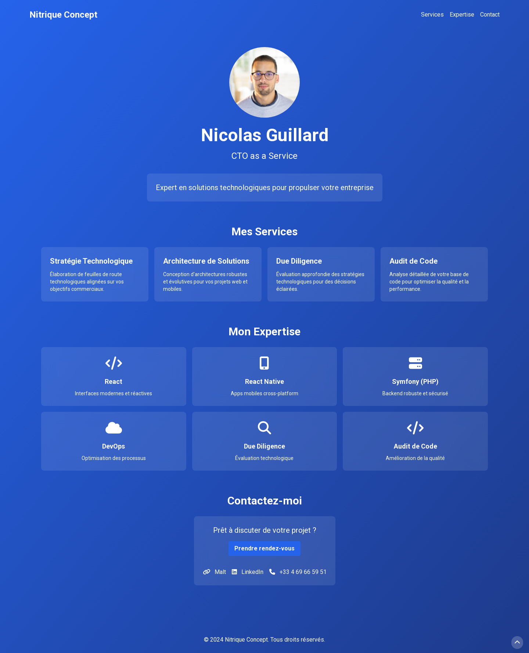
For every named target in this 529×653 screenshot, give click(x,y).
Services (432, 14)
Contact (490, 14)
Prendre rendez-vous (264, 548)
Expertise (462, 14)
